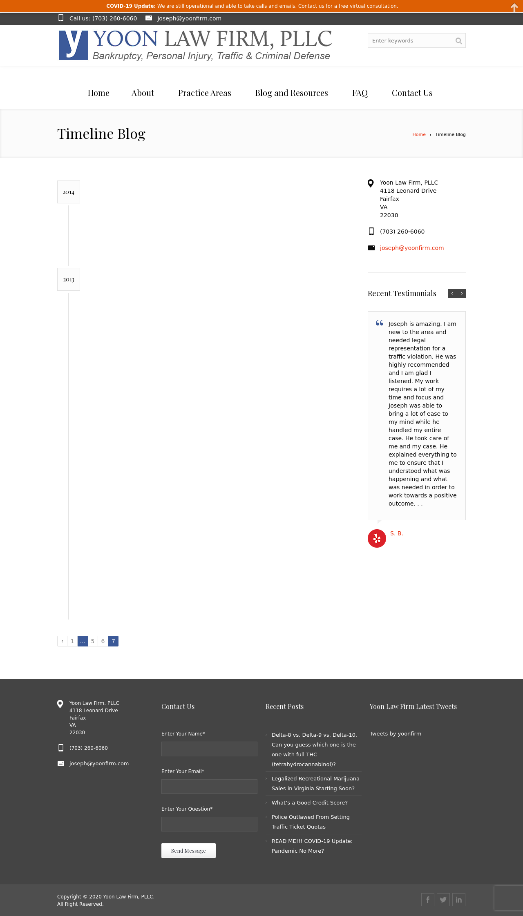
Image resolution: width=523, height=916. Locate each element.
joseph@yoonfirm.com (189, 18)
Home (418, 134)
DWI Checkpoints (188, 567)
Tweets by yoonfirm (395, 734)
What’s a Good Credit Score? (310, 803)
